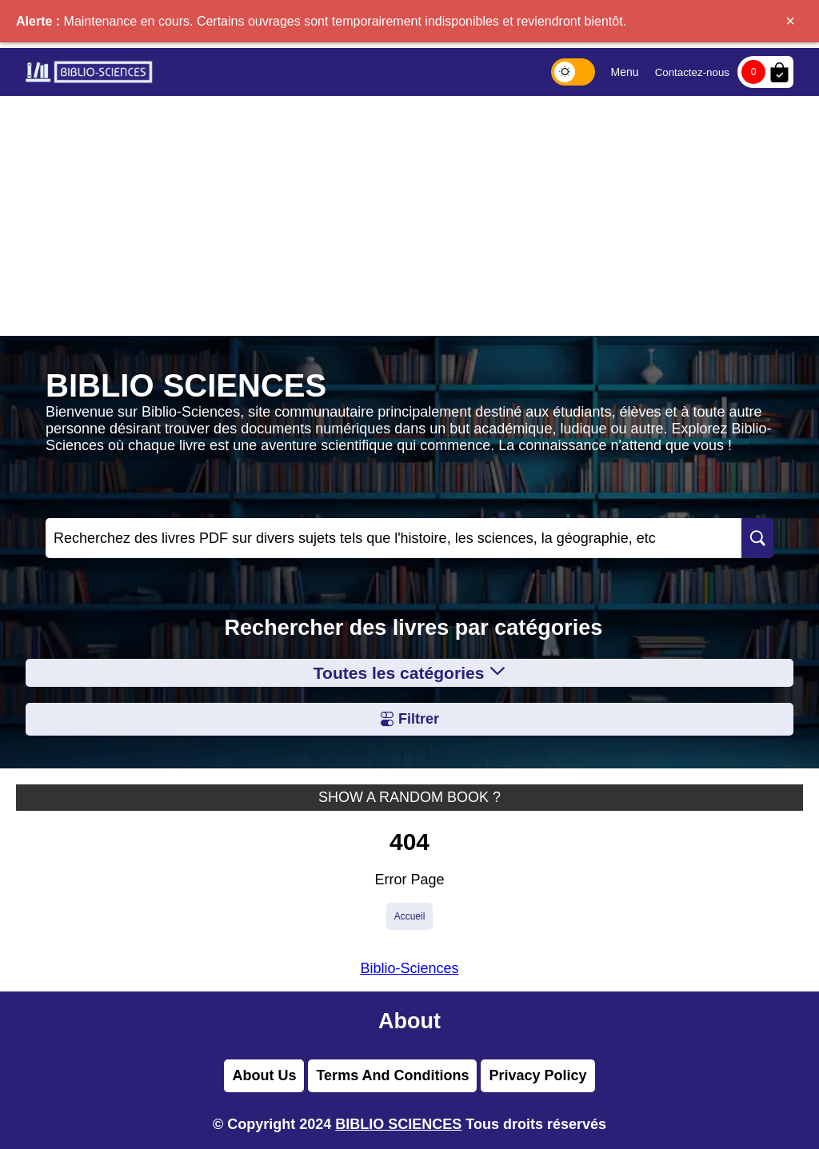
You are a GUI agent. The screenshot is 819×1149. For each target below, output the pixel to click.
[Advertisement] (409, 216)
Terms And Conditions (392, 1075)
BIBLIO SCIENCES (398, 1124)
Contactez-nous (692, 72)
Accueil (409, 916)
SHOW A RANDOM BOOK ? (409, 797)
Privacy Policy (537, 1075)
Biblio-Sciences (409, 968)
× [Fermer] (790, 21)
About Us (264, 1075)
